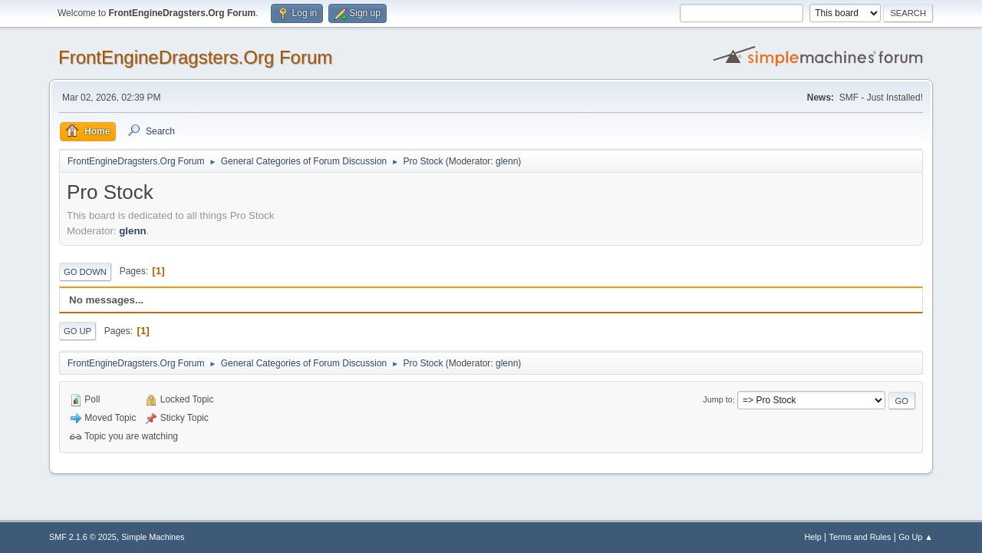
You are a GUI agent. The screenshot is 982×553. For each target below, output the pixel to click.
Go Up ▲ (915, 536)
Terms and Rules (860, 536)
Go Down (85, 271)
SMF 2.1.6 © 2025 (83, 536)
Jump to (717, 400)
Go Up (77, 331)
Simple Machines (152, 536)
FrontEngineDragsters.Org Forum (195, 57)
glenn (507, 161)
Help (813, 536)
